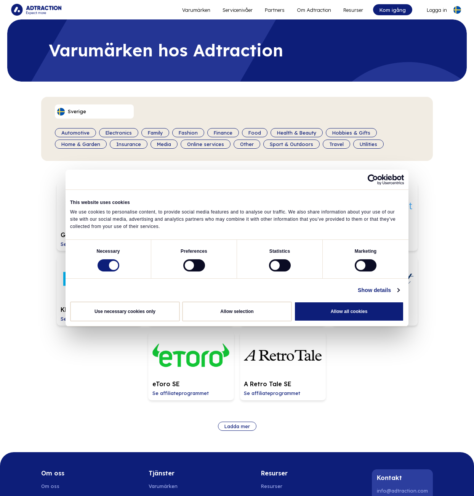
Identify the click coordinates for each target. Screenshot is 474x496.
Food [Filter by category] (254, 132)
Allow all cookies (349, 310)
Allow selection (236, 310)
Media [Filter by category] (164, 143)
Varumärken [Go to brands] (163, 390)
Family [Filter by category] (155, 132)
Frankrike (304, 481)
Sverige (50, 481)
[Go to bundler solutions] (167, 439)
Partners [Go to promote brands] (274, 9)
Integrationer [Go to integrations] (277, 427)
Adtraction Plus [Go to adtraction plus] (167, 415)
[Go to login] (431, 9)
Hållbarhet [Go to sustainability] (53, 439)
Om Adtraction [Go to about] (313, 9)
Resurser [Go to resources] (352, 9)
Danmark (95, 481)
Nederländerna (193, 481)
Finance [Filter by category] (223, 132)
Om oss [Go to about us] (50, 390)
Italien (328, 481)
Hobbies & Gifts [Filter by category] (351, 132)
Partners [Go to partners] (159, 403)
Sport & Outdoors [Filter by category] (291, 143)
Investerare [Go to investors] (55, 415)
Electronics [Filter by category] (119, 132)
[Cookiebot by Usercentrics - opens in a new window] (370, 179)
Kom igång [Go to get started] (391, 9)
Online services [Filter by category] (205, 143)
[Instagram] (403, 412)
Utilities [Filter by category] (368, 143)
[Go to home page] (37, 9)
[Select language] (456, 9)
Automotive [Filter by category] (75, 132)
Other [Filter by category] (247, 143)
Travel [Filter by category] (336, 143)
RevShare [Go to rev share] (160, 427)
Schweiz (252, 481)
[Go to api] (279, 403)
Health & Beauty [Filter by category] (296, 132)
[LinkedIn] (384, 412)
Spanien (161, 481)
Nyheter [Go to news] (50, 427)
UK (344, 481)
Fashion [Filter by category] (188, 132)
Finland (119, 481)
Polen (140, 481)
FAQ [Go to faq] (266, 415)
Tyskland (226, 481)
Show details (378, 289)
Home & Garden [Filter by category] (80, 143)
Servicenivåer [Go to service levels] (237, 9)
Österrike (278, 481)
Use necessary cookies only (124, 310)
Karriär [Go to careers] (49, 403)
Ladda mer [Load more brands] (237, 330)
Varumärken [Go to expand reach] (195, 9)
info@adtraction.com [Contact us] (402, 395)
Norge (72, 481)
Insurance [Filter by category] (128, 143)
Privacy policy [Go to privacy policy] (57, 451)
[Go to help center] (279, 439)
